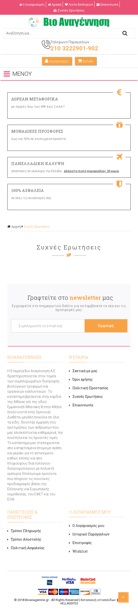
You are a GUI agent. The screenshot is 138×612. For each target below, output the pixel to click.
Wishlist (78, 551)
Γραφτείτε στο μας (70, 297)
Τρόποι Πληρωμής (24, 530)
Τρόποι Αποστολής (24, 539)
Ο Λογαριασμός (32, 4)
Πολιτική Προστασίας (88, 388)
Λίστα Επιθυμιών (79, 4)
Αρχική (54, 4)
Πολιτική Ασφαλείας (26, 547)
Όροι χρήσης (81, 379)
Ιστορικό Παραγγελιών (89, 534)
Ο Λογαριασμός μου (86, 525)
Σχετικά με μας (83, 370)
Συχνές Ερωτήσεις (69, 10)
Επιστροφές (80, 542)
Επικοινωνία (107, 4)
